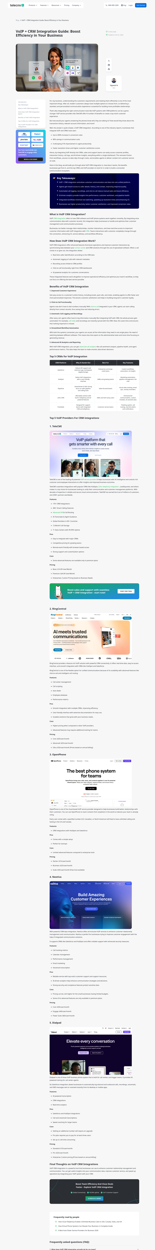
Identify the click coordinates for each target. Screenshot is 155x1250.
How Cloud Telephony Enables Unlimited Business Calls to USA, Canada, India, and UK (90, 1222)
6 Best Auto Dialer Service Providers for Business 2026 (78, 1230)
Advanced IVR (58, 512)
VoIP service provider (88, 479)
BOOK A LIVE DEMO (30, 159)
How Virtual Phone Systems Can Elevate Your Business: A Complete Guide (85, 1226)
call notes (72, 321)
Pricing (66, 5)
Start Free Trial (126, 591)
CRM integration (59, 218)
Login (131, 5)
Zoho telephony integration (108, 487)
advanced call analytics (87, 347)
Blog (17, 20)
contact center (80, 248)
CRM (87, 231)
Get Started (141, 5)
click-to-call (95, 306)
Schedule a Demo (94, 1198)
